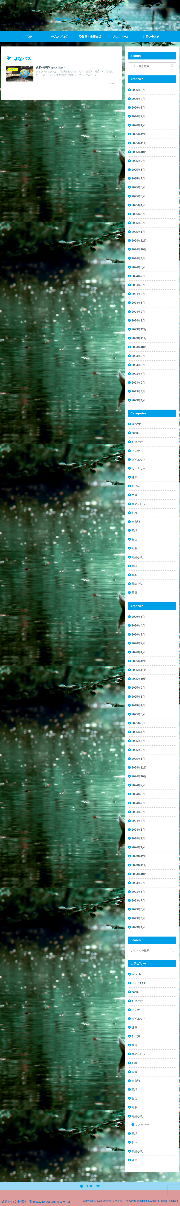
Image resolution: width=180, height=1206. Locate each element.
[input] (152, 66)
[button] (172, 66)
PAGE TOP (90, 1186)
